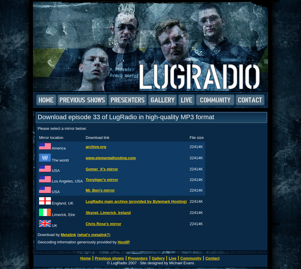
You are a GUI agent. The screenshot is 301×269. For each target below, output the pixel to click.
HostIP (124, 242)
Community (215, 100)
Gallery (163, 100)
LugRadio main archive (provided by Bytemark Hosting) (136, 201)
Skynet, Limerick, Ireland (108, 212)
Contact (250, 100)
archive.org (96, 147)
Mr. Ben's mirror (100, 190)
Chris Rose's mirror (103, 224)
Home (46, 100)
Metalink (68, 235)
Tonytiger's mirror (102, 179)
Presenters (127, 100)
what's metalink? (93, 235)
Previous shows (82, 100)
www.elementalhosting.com (111, 158)
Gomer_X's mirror (102, 169)
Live (186, 100)
